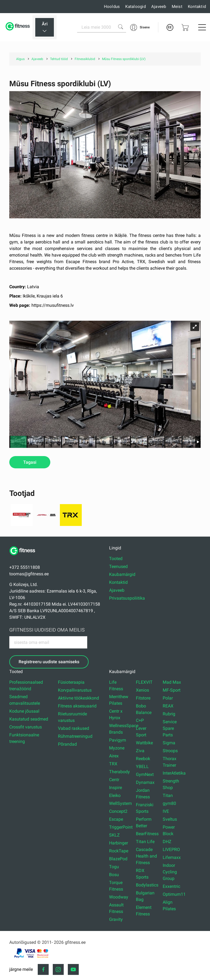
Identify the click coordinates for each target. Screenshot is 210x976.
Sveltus (170, 819)
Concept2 (118, 811)
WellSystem (120, 803)
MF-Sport (171, 690)
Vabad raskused (73, 728)
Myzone (116, 748)
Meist (177, 6)
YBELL (142, 766)
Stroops (170, 750)
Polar (168, 698)
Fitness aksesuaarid (77, 706)
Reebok (143, 758)
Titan (168, 795)
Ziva (140, 750)
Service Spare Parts (170, 728)
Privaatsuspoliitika (127, 598)
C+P (140, 720)
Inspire (115, 787)
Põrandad (67, 744)
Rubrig (169, 713)
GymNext (145, 774)
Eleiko (115, 795)
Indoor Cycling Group (170, 872)
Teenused (118, 566)
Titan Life (145, 841)
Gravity (116, 919)
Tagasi (29, 462)
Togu (114, 866)
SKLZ (114, 835)
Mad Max (172, 682)
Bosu (114, 874)
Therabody (119, 771)
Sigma (169, 742)
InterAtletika (174, 773)
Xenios (142, 690)
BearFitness (147, 833)
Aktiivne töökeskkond (78, 698)
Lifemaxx (172, 857)
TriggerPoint (121, 827)
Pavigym (117, 740)
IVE (166, 811)
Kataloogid (135, 6)
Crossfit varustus (25, 727)
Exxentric (171, 886)
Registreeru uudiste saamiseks (49, 661)
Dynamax (145, 782)
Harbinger (118, 843)
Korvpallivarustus (75, 690)
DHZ (167, 841)
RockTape (118, 850)
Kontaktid (197, 6)
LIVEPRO (171, 849)
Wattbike (144, 742)
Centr (114, 779)
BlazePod (118, 858)
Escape (116, 819)
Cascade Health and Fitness (146, 856)
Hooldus (112, 6)
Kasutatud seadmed (28, 719)
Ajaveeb (158, 6)
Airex (114, 755)
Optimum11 (174, 894)
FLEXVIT (144, 682)
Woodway (118, 897)
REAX (168, 706)
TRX (113, 763)
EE (170, 27)
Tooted (115, 558)
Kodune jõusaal (24, 711)
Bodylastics (147, 885)
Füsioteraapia (71, 682)
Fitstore (143, 698)
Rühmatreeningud (75, 736)
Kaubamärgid (122, 574)
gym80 (169, 803)
